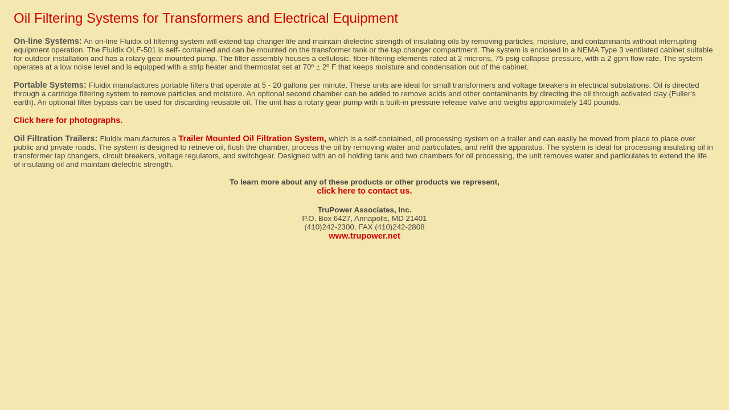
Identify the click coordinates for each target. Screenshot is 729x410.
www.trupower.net (364, 235)
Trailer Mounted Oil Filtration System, (253, 138)
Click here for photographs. (68, 120)
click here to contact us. (364, 190)
